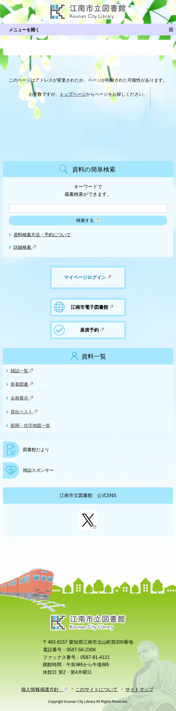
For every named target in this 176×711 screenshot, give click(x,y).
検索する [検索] (88, 220)
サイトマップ (139, 689)
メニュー (172, 28)
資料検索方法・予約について (42, 234)
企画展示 (22, 397)
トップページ (73, 94)
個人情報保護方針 (44, 689)
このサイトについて (96, 689)
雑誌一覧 (22, 370)
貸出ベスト (24, 411)
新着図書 (22, 384)
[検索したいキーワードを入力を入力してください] (88, 208)
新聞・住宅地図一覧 (30, 425)
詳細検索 (25, 247)
